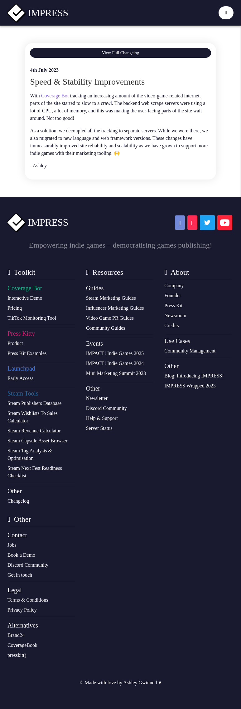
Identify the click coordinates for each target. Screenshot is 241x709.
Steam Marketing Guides (111, 298)
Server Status (99, 428)
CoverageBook (22, 645)
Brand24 (16, 635)
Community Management (189, 350)
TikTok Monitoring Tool (31, 318)
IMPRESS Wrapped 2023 (189, 385)
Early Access (20, 378)
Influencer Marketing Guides (115, 308)
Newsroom (175, 315)
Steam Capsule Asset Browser (37, 440)
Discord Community (106, 408)
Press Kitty (21, 333)
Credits (171, 325)
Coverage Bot (55, 95)
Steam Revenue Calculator (34, 430)
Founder (172, 295)
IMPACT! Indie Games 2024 (115, 363)
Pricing (14, 308)
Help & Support (102, 418)
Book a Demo (21, 555)
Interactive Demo (24, 298)
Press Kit (173, 305)
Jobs (11, 545)
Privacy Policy (22, 610)
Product (15, 343)
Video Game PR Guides (110, 318)
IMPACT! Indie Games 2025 (115, 353)
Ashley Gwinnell (140, 682)
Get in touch (19, 575)
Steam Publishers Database (34, 403)
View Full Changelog (120, 53)
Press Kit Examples (26, 353)
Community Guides (105, 328)
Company (174, 285)
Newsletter (97, 398)
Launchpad (21, 368)
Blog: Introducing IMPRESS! (194, 375)
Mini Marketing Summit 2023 (116, 373)
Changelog (18, 501)
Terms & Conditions (27, 600)
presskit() (16, 655)
